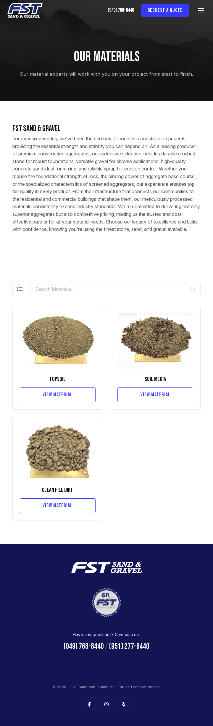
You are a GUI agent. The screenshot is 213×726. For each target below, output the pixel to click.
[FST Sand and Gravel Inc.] (25, 10)
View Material (57, 395)
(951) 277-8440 (129, 646)
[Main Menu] (201, 10)
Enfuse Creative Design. (139, 687)
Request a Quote (165, 10)
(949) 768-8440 (121, 10)
